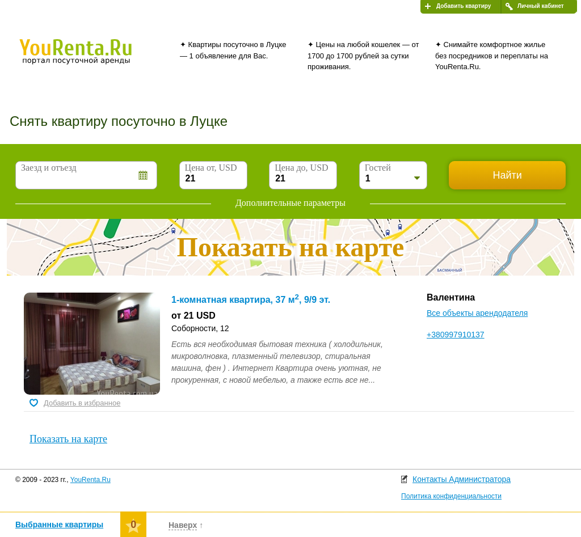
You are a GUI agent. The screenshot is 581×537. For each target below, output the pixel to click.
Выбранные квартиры (59, 524)
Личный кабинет (540, 6)
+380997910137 (456, 334)
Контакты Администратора (461, 479)
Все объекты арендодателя (477, 313)
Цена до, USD (301, 167)
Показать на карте (68, 439)
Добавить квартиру (463, 6)
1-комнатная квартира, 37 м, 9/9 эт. (250, 300)
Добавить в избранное (82, 403)
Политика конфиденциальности (451, 496)
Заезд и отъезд (49, 167)
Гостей (378, 167)
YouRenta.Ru (90, 480)
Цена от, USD (211, 167)
